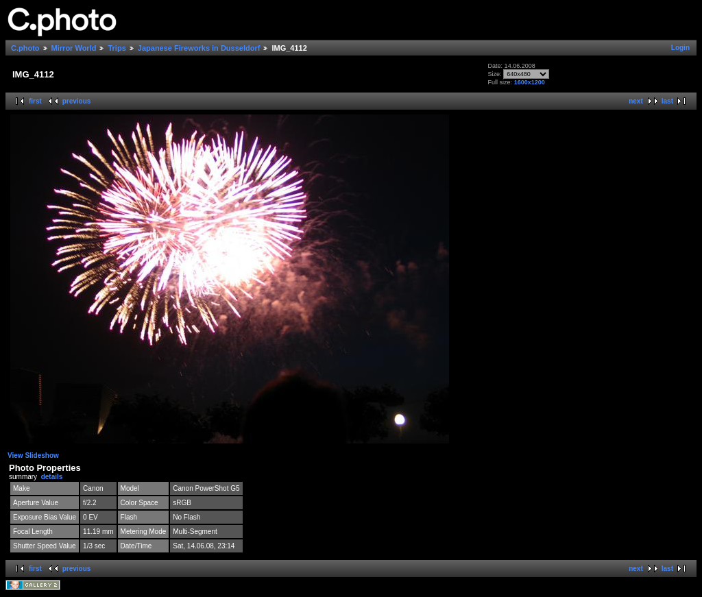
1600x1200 (529, 82)
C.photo (25, 48)
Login (680, 47)
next (636, 101)
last (667, 101)
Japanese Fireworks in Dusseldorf (199, 48)
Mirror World (74, 48)
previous (76, 101)
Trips (116, 48)
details (52, 476)
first (35, 101)
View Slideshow (33, 455)
